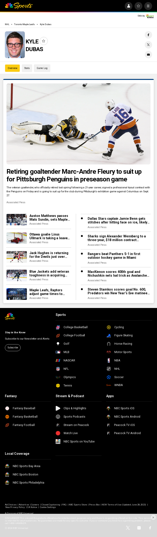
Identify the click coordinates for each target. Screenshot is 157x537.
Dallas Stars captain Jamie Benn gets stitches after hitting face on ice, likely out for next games (117, 220)
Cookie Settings (48, 507)
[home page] (19, 6)
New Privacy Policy (15, 507)
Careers (35, 504)
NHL (7, 24)
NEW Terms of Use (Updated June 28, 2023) (124, 504)
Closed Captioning (51, 504)
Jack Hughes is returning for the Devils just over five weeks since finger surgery (48, 255)
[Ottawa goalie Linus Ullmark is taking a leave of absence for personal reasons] (16, 238)
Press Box (94, 504)
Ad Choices (11, 504)
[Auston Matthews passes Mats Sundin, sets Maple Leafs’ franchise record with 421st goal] (16, 220)
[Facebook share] (148, 35)
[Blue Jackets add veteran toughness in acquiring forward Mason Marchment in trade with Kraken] (16, 275)
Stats (26, 68)
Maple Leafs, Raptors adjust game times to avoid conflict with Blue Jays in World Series (47, 292)
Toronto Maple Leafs (24, 24)
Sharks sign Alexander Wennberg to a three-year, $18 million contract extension (117, 238)
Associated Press (15, 202)
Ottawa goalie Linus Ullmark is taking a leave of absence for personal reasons (48, 236)
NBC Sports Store (78, 504)
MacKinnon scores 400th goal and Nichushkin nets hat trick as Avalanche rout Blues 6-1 (117, 273)
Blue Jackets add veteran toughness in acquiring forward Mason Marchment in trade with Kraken (49, 273)
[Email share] (148, 54)
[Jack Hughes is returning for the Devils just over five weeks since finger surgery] (16, 257)
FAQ (64, 504)
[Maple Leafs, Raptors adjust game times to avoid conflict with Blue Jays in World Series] (16, 294)
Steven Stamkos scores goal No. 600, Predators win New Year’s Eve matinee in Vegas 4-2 (117, 291)
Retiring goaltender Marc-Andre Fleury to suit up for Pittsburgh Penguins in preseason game (73, 175)
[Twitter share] (148, 45)
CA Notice (32, 507)
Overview (12, 68)
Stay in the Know (15, 332)
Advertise (24, 504)
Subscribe (13, 347)
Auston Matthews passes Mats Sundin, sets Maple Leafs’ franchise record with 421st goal (48, 217)
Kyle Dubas (46, 24)
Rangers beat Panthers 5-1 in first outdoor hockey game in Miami (114, 255)
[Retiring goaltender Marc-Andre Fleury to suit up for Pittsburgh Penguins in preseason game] (78, 123)
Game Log (42, 68)
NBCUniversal (26, 513)
